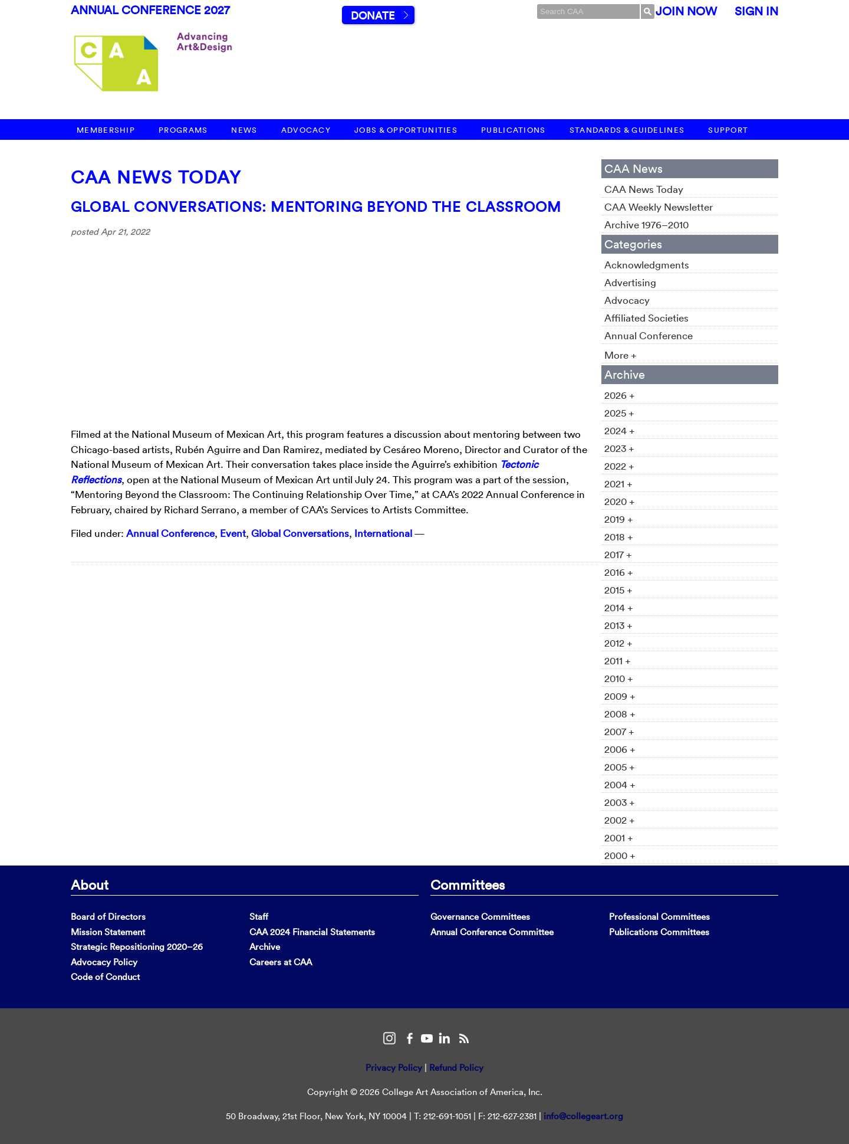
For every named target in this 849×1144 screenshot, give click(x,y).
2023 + (619, 448)
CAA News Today (156, 177)
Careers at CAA (280, 962)
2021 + (618, 483)
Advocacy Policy (104, 962)
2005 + (619, 767)
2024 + (619, 430)
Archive (264, 946)
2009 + (620, 696)
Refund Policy (456, 1067)
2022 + (619, 466)
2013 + (618, 625)
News (244, 130)
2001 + (618, 837)
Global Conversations (300, 533)
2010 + (618, 678)
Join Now (686, 11)
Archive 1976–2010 (646, 224)
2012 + (618, 643)
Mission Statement (108, 932)
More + (620, 355)
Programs (183, 130)
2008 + (620, 713)
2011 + (617, 660)
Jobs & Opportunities (406, 130)
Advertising (630, 282)
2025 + (619, 413)
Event (233, 533)
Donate (372, 15)
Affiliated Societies (646, 318)
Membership (106, 130)
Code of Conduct (105, 976)
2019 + (618, 519)
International (383, 533)
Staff (258, 916)
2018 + (618, 536)
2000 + (620, 855)
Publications (513, 130)
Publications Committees (659, 932)
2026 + (619, 395)
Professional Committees (659, 916)
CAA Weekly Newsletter (658, 207)
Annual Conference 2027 (150, 10)
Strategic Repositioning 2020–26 (137, 946)
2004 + (620, 784)
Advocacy (306, 130)
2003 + (619, 802)
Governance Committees (480, 916)
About (89, 884)
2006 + (620, 749)
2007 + (619, 731)
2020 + (619, 501)
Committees (467, 884)
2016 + (618, 572)
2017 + (618, 554)
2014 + (618, 607)
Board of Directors (108, 916)
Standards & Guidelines (627, 130)
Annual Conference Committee (492, 932)
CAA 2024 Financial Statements (312, 932)
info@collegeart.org (583, 1116)
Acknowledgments (646, 264)
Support (728, 130)
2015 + (618, 590)
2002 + (619, 820)
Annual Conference (170, 533)
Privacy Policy (394, 1067)
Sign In (756, 11)
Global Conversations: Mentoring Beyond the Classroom (316, 206)
